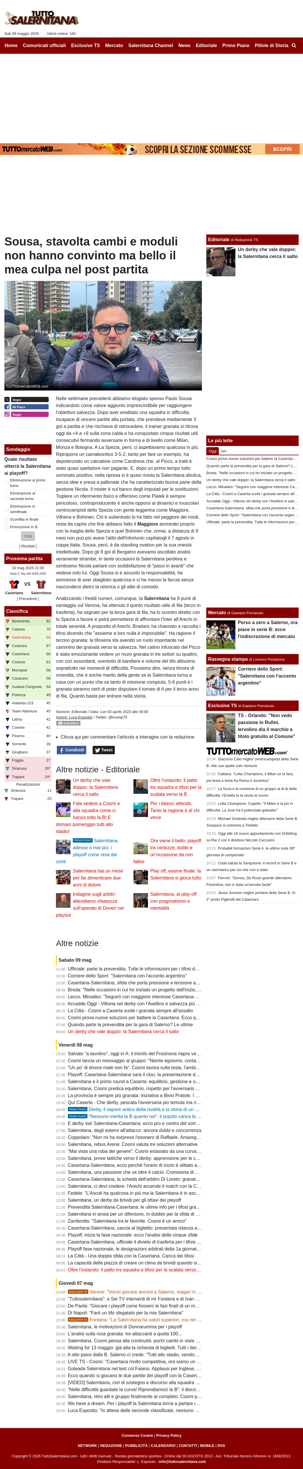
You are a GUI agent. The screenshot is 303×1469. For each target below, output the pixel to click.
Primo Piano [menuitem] (235, 45)
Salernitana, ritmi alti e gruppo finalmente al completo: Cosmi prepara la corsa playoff (156, 1396)
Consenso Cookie (137, 1435)
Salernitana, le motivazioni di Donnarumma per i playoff (125, 1326)
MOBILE (207, 1445)
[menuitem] (293, 45)
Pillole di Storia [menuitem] (271, 45)
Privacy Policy (169, 1435)
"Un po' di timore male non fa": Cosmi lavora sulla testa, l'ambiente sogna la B (148, 1067)
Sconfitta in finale (24, 519)
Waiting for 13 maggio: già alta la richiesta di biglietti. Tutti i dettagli (136, 1347)
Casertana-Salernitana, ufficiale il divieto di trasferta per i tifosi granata (140, 1241)
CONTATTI (188, 1445)
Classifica (17, 611)
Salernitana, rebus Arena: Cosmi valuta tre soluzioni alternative (133, 1144)
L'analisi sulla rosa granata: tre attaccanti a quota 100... (125, 1333)
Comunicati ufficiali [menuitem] (44, 45)
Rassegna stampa (228, 659)
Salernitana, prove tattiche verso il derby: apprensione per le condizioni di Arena (150, 1158)
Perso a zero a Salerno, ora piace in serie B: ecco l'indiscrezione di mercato (267, 629)
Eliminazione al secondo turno (22, 496)
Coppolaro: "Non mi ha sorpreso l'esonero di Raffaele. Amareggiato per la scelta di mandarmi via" (168, 1137)
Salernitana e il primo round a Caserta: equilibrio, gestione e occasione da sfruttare (153, 1081)
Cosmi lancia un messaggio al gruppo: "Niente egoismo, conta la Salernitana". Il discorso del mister (170, 1060)
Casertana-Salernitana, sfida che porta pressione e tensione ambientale (142, 982)
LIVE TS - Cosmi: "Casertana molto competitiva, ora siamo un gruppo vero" (145, 1361)
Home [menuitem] (11, 45)
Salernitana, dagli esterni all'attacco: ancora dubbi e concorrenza (134, 1130)
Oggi (212, 451)
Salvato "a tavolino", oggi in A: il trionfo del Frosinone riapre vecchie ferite (143, 1053)
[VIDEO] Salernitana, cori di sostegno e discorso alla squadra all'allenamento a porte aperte (162, 1382)
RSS (221, 1445)
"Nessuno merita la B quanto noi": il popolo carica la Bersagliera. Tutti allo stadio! (162, 1116)
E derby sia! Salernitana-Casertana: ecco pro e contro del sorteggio (137, 1123)
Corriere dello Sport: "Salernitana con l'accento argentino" (127, 975)
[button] (28, 536)
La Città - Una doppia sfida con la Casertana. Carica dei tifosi (131, 1255)
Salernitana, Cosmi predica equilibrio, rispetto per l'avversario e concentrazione (149, 1088)
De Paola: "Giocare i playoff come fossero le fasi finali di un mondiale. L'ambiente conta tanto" (164, 1305)
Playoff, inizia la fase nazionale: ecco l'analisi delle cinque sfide (133, 1234)
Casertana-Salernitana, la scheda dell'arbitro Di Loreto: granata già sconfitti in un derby (157, 1179)
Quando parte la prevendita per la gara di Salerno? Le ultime (130, 1024)
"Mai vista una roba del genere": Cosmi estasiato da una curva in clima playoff (148, 1151)
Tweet (104, 750)
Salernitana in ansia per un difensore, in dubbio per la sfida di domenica (142, 1214)
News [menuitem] (184, 45)
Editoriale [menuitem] (206, 45)
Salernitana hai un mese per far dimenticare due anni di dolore (98, 877)
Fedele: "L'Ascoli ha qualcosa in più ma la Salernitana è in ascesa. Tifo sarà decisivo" (156, 1193)
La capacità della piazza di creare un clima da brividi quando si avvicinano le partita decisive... (165, 1262)
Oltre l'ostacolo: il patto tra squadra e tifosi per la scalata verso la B (176, 787)
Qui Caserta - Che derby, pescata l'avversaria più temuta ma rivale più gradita (148, 1102)
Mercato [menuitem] (114, 45)
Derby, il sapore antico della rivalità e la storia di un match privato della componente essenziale (176, 1109)
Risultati (28, 546)
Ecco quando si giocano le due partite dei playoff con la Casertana (136, 1375)
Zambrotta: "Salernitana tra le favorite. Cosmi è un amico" (127, 1221)
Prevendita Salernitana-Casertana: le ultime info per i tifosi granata (136, 1207)
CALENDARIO (163, 1445)
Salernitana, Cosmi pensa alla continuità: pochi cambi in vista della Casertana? (149, 1340)
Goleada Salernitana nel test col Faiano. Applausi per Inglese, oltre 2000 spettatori (153, 1368)
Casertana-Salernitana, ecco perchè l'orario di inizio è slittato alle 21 (138, 1165)
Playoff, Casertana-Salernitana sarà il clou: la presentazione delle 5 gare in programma (157, 1074)
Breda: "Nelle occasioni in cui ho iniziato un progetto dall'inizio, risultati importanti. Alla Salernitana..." (171, 989)
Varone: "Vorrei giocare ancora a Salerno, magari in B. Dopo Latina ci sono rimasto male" (171, 1291)
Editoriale (79, 712)
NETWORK (87, 1445)
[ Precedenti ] (28, 598)
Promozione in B (24, 527)
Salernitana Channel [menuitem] (150, 45)
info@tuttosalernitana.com (182, 1461)
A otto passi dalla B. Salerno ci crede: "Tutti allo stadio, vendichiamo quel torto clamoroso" (160, 1354)
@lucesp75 (118, 717)
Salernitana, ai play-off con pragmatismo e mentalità (173, 901)
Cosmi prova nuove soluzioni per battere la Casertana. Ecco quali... (137, 1017)
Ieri (223, 451)
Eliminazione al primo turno (28, 483)
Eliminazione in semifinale (22, 509)
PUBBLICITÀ (136, 1445)
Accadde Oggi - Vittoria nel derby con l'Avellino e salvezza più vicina (138, 1003)
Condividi (71, 750)
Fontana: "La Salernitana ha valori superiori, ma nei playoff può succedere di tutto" (164, 1319)
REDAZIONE (111, 1445)
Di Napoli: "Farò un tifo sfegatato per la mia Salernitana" (125, 1312)
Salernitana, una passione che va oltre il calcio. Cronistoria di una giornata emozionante (158, 1172)
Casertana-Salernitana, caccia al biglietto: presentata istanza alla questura (144, 1228)
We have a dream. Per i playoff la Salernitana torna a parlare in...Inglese (142, 1403)
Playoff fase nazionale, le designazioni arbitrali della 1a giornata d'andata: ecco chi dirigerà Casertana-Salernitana (185, 1248)
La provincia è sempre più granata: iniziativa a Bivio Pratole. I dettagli (139, 1095)
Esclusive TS (222, 705)
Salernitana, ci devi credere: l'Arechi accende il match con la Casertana (141, 1186)
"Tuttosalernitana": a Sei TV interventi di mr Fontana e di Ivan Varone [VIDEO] (148, 1298)
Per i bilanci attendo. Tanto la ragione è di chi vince (175, 810)
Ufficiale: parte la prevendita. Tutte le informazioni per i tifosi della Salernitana (147, 968)
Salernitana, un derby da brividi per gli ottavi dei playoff (124, 1200)
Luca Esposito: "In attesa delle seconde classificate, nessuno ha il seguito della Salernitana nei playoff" (174, 1410)
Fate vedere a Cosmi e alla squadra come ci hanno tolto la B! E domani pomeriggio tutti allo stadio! (88, 817)
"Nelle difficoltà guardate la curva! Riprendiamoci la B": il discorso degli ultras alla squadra (160, 1389)
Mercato (217, 612)
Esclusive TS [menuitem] (85, 45)
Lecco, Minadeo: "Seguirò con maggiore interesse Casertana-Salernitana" (144, 996)
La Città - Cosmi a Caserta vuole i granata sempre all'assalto (130, 1010)
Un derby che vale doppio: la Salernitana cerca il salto (95, 787)
